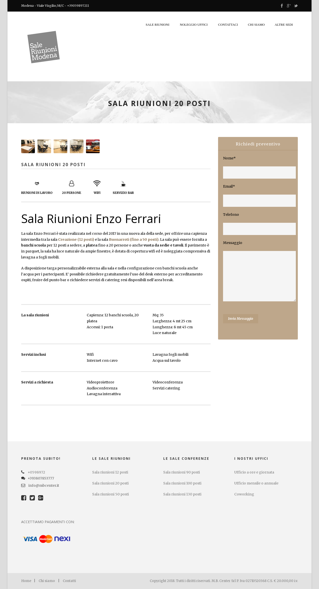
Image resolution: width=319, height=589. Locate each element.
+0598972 (36, 472)
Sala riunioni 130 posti (182, 494)
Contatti (69, 581)
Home (26, 581)
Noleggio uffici (194, 24)
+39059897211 (78, 5)
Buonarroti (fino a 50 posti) (134, 239)
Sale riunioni (157, 24)
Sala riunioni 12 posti (110, 472)
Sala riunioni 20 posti (110, 483)
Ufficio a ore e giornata (254, 472)
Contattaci (228, 24)
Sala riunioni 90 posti (181, 472)
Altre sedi (284, 24)
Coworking (244, 494)
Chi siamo (256, 24)
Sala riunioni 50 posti (110, 494)
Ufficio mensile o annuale (256, 483)
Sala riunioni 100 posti (182, 483)
